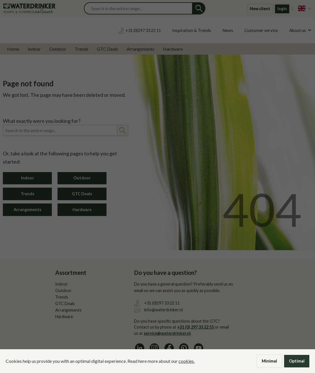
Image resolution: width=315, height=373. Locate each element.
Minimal (269, 361)
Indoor (34, 49)
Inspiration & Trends (191, 30)
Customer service (261, 30)
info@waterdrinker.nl (163, 309)
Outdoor (57, 49)
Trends (81, 49)
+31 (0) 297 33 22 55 (195, 327)
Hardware (173, 49)
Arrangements (140, 49)
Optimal (297, 361)
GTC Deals (107, 49)
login (282, 8)
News (227, 30)
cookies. (186, 361)
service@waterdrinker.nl (167, 333)
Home (13, 49)
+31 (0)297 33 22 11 (162, 303)
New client (260, 8)
